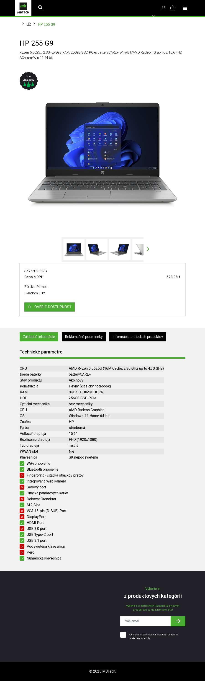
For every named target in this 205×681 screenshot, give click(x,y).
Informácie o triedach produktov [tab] (138, 337)
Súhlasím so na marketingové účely (153, 636)
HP (29, 24)
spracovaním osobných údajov (159, 634)
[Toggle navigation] (185, 8)
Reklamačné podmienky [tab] (84, 337)
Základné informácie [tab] (39, 337)
